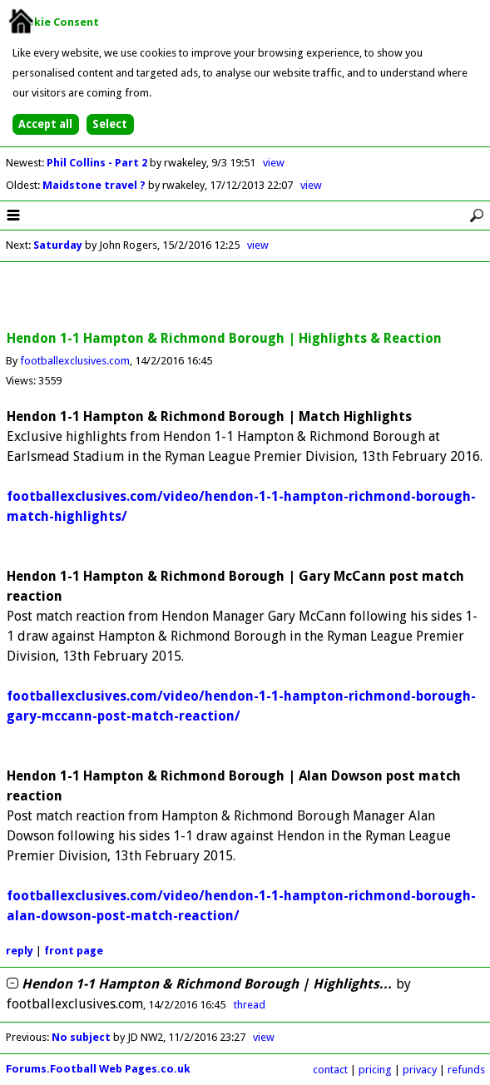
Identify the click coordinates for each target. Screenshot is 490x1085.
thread (249, 1004)
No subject (81, 1037)
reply (19, 950)
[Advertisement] (245, 297)
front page (73, 950)
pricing (375, 1069)
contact (330, 1069)
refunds (466, 1069)
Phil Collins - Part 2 (98, 162)
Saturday (57, 245)
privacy (420, 1069)
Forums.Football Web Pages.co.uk (98, 1069)
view (274, 162)
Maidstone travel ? (95, 185)
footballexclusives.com (75, 360)
